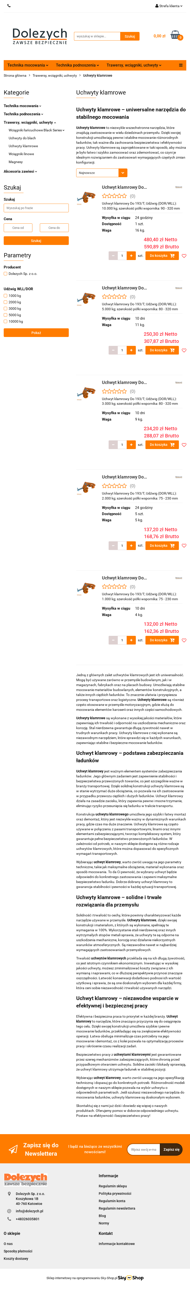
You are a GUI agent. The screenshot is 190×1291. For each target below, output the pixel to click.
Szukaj (36, 241)
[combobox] (101, 172)
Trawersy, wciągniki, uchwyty (134, 65)
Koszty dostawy (16, 1259)
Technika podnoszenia (77, 65)
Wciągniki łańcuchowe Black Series (37, 130)
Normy (104, 1223)
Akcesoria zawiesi (20, 171)
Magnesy (16, 162)
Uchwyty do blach (22, 138)
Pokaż (36, 333)
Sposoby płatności (18, 1251)
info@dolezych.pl (29, 1211)
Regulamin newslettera (117, 1208)
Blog (102, 1216)
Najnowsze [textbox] (87, 173)
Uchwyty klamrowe (23, 146)
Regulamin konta (112, 1201)
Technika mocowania (27, 65)
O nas (8, 1244)
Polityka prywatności (115, 1193)
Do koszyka (162, 255)
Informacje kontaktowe (117, 1244)
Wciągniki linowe (21, 154)
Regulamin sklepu (113, 1186)
